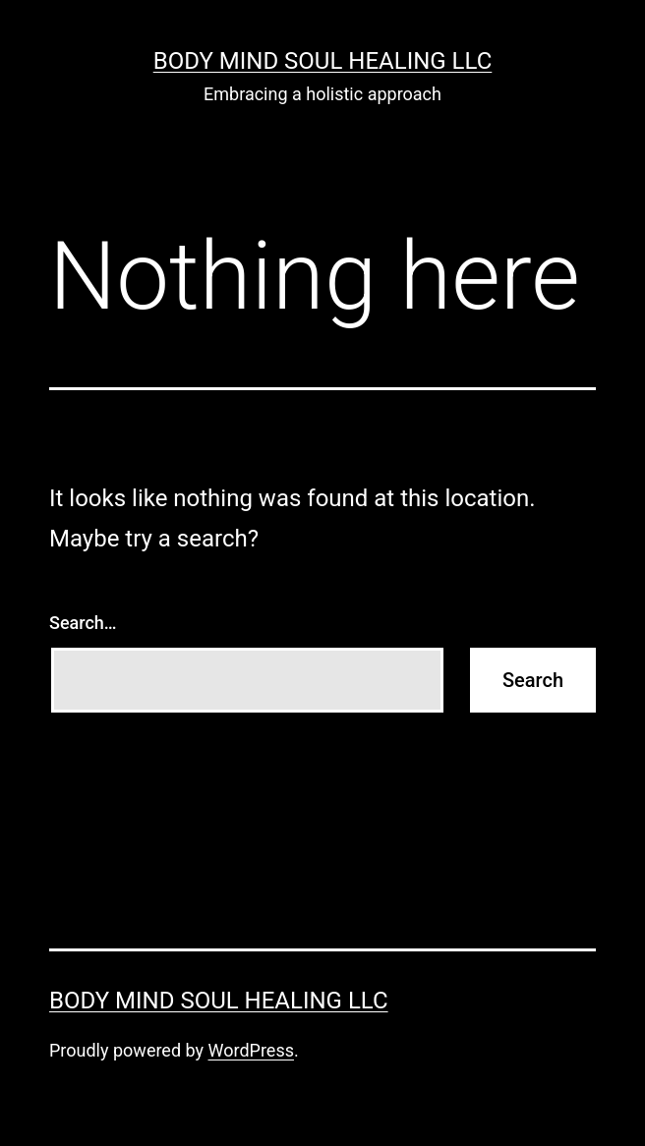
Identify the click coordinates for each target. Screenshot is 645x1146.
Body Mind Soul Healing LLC (323, 61)
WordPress (251, 1050)
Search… (83, 622)
